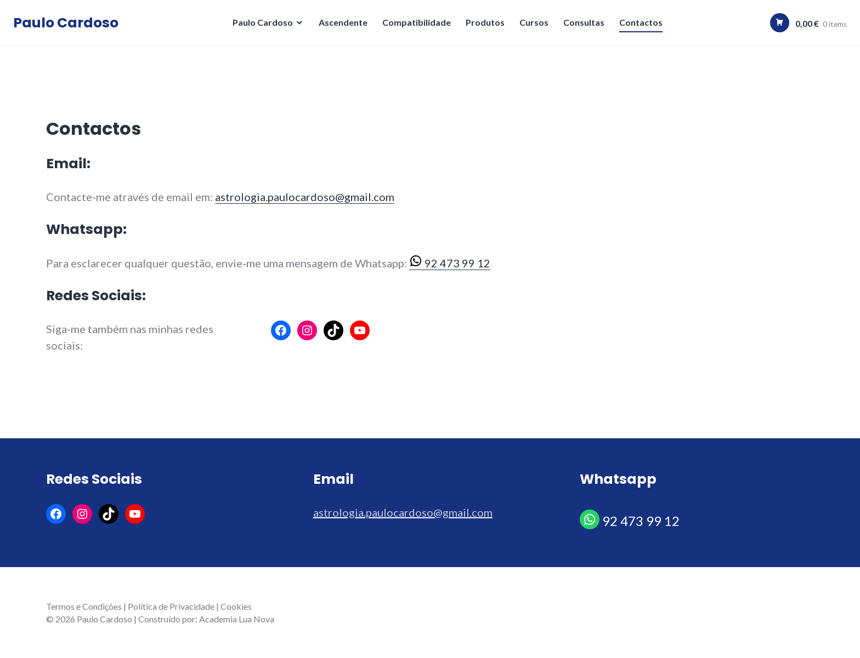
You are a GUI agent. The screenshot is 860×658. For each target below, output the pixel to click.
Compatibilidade (418, 25)
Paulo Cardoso (69, 25)
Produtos (486, 25)
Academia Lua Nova (236, 619)
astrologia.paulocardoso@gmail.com (304, 196)
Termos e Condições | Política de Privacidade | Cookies (149, 606)
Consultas (585, 25)
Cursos (535, 25)
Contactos (642, 25)
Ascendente (344, 25)
